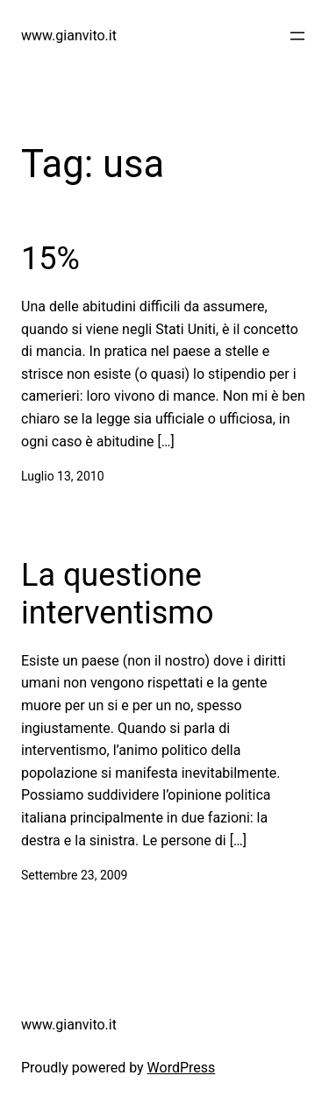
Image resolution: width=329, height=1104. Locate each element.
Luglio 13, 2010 (62, 476)
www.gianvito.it (69, 35)
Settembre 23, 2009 (74, 875)
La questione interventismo (117, 594)
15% (50, 258)
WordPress (181, 1067)
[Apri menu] (297, 35)
